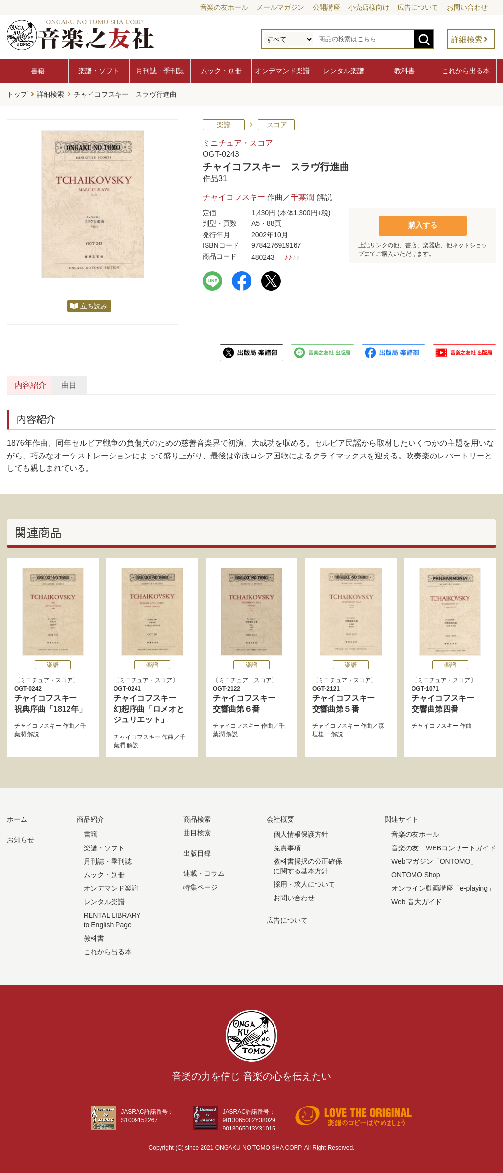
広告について (417, 7)
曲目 (160, 383)
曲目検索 (197, 831)
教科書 (404, 71)
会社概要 (280, 817)
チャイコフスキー (234, 195)
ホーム (17, 817)
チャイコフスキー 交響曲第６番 (251, 697)
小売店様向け (368, 7)
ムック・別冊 (221, 71)
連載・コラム (204, 871)
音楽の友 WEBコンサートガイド (443, 845)
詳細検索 (466, 39)
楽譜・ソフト (98, 71)
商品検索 (197, 817)
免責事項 (287, 845)
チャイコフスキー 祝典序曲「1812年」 (52, 697)
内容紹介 (53, 383)
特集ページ (200, 885)
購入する (422, 222)
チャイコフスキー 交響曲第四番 (450, 697)
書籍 (38, 71)
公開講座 (326, 7)
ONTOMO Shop (415, 873)
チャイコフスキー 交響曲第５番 (350, 697)
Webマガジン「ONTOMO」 (434, 859)
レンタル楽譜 (343, 71)
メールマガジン (280, 7)
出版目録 (197, 851)
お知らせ (20, 838)
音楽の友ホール (224, 7)
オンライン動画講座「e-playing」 (443, 886)
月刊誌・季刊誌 (160, 71)
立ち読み (94, 304)
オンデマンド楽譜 (282, 71)
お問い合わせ (467, 7)
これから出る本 (466, 71)
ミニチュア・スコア (238, 141)
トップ (17, 93)
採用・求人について (304, 882)
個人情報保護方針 (301, 832)
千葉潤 (302, 195)
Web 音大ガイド (416, 900)
